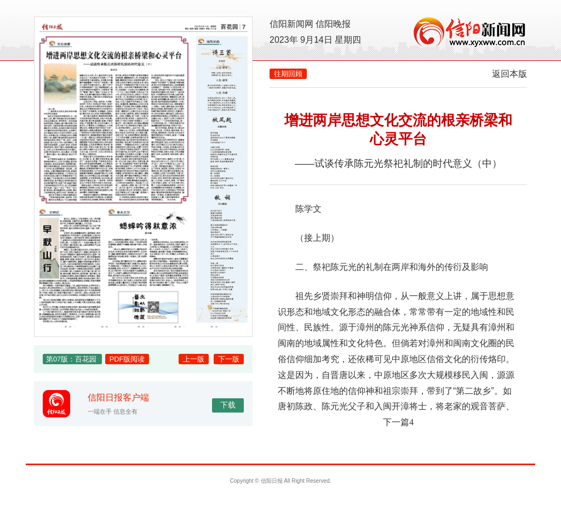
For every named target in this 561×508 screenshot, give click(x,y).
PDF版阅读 (127, 359)
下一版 (228, 359)
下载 (228, 404)
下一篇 (398, 422)
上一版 (193, 359)
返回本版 (509, 73)
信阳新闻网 (291, 24)
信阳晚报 (333, 24)
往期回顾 (288, 74)
